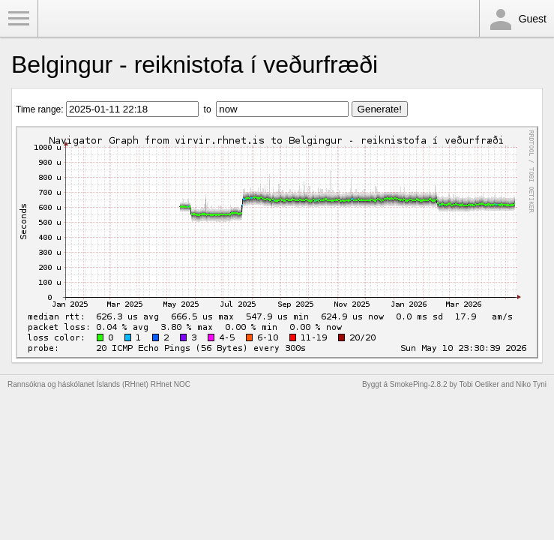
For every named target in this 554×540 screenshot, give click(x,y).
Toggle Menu (18, 19)
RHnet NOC (170, 384)
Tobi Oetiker (479, 384)
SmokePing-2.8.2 (419, 384)
